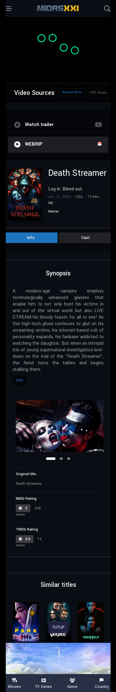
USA (19, 380)
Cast (85, 238)
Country (101, 683)
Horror (53, 211)
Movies (14, 683)
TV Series (43, 683)
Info (31, 238)
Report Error (72, 92)
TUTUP (58, 627)
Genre (72, 683)
